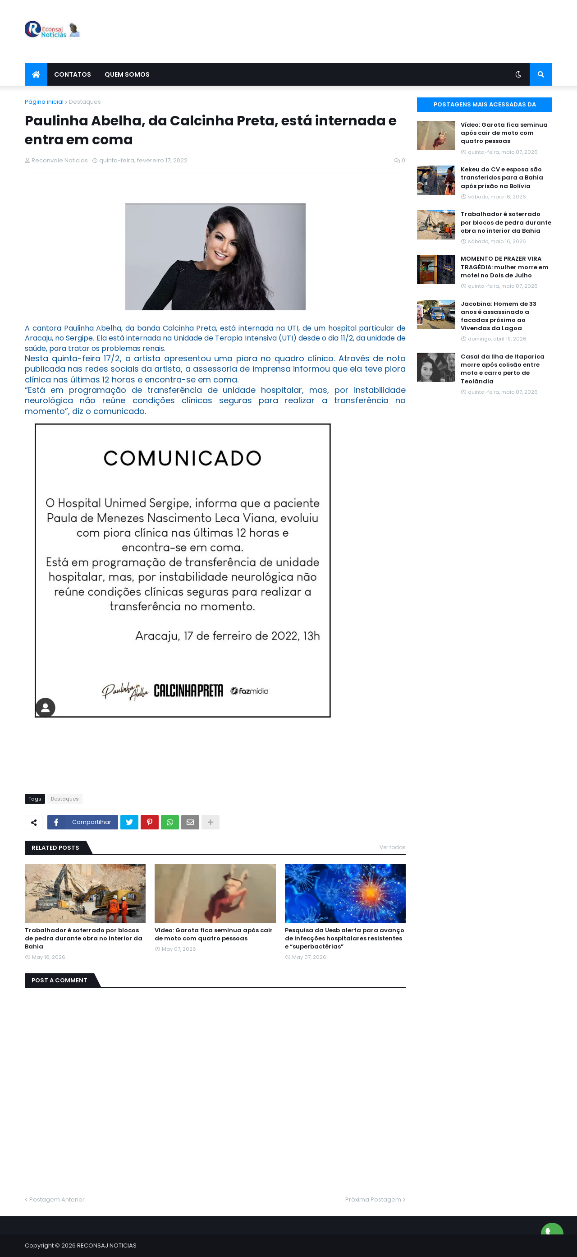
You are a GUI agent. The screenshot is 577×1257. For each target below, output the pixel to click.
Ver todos (393, 847)
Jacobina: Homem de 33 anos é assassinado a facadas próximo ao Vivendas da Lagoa (498, 316)
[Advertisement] (388, 31)
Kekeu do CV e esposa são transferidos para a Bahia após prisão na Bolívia (502, 178)
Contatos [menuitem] (72, 74)
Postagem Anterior (57, 1199)
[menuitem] (36, 74)
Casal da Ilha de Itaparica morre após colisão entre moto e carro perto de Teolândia (503, 369)
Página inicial (44, 101)
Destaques (85, 101)
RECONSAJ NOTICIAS (107, 1245)
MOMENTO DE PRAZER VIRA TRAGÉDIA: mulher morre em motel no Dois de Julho (505, 267)
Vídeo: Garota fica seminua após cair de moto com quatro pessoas (214, 934)
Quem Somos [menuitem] (127, 74)
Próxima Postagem (373, 1199)
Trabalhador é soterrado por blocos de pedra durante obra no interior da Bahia (83, 938)
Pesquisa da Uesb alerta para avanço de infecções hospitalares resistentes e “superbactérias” (344, 938)
